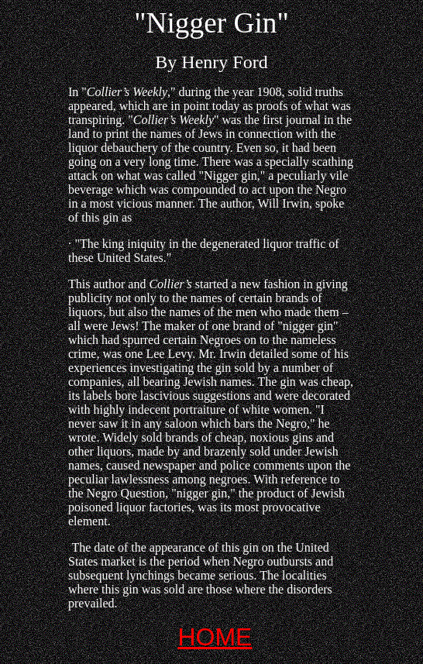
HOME (214, 637)
